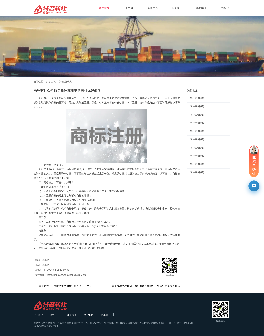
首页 (47, 81)
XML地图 (188, 323)
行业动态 (67, 81)
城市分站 (166, 323)
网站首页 (104, 8)
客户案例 (201, 8)
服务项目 (177, 8)
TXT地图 (176, 323)
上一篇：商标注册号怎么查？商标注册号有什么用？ (63, 285)
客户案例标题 (197, 98)
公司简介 (128, 8)
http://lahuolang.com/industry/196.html (67, 275)
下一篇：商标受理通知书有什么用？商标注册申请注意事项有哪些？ (145, 285)
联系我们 (225, 8)
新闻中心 (152, 8)
